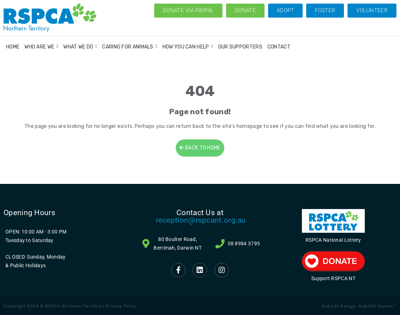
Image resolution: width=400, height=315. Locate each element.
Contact (278, 47)
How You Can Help (187, 47)
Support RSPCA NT (333, 278)
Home (12, 47)
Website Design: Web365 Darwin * (358, 306)
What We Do (80, 47)
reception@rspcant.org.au (201, 220)
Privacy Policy (121, 306)
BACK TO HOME (199, 148)
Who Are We (41, 47)
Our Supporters (240, 47)
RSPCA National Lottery (333, 240)
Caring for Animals (129, 47)
